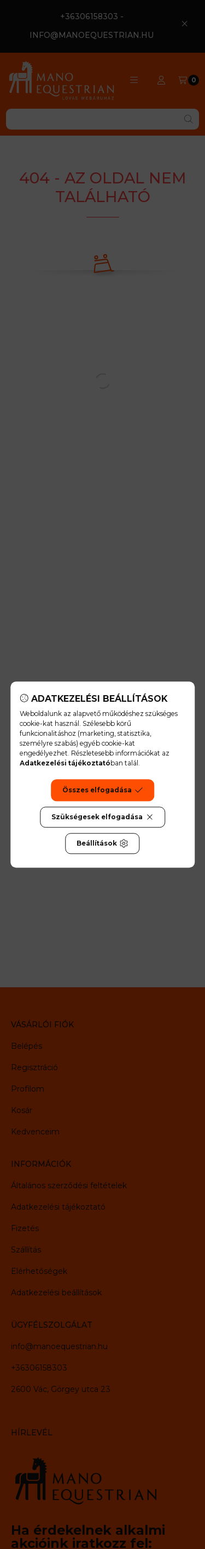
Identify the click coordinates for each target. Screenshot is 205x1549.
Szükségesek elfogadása (102, 817)
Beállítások (102, 843)
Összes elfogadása (102, 790)
